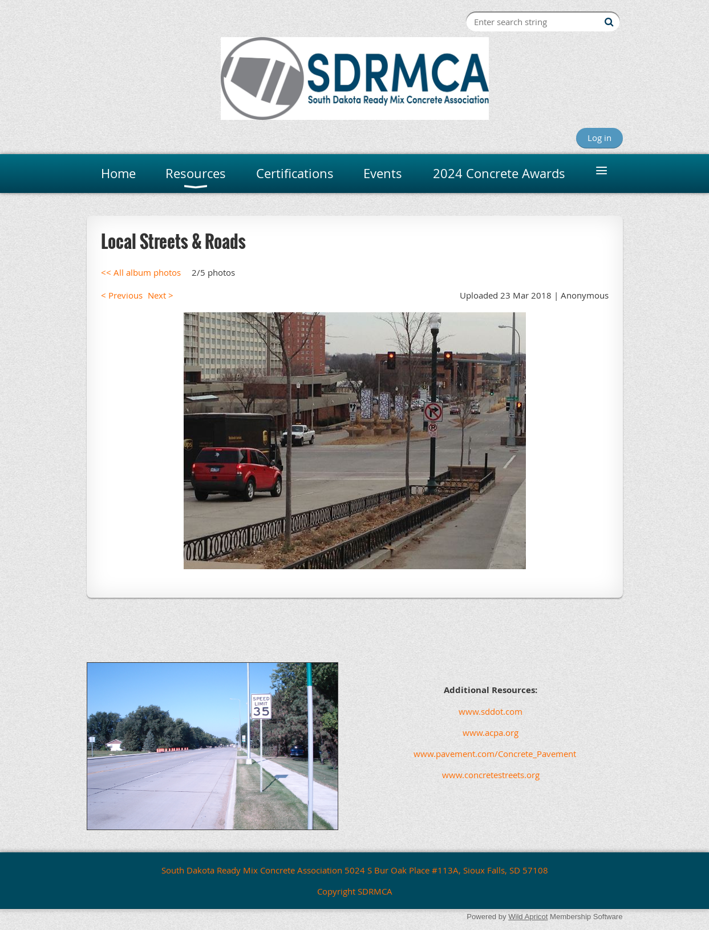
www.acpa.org (490, 732)
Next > (160, 295)
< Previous (122, 295)
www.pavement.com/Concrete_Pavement (467, 753)
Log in (599, 137)
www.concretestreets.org (491, 774)
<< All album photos (141, 272)
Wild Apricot (528, 916)
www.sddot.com (490, 711)
